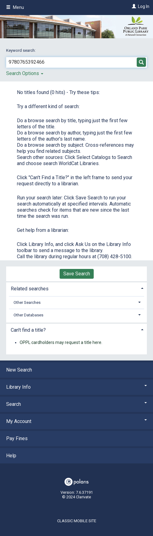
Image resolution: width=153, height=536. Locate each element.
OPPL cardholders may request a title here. (61, 342)
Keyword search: (21, 50)
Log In (143, 6)
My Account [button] (76, 421)
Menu (15, 7)
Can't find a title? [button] (28, 330)
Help (11, 456)
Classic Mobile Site (76, 521)
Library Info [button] (76, 387)
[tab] (76, 288)
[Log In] (133, 6)
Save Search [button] (76, 274)
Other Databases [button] (28, 315)
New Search (19, 370)
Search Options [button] (24, 73)
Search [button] (76, 404)
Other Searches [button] (27, 302)
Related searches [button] (30, 289)
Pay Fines (17, 438)
